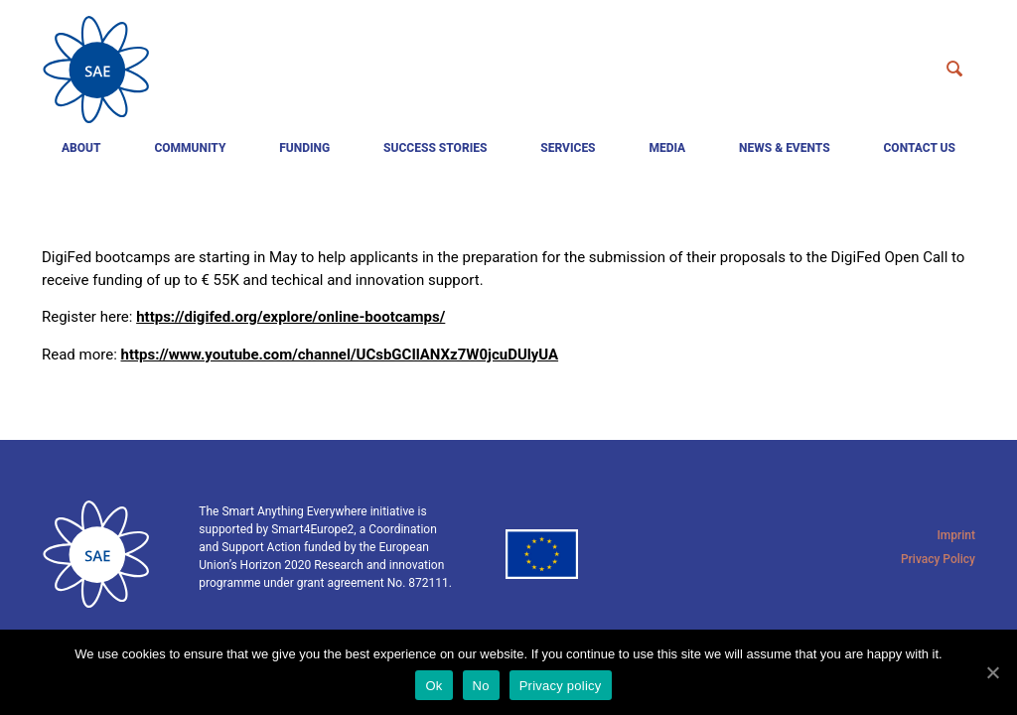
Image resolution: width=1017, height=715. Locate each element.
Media (667, 148)
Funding (304, 148)
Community (189, 148)
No (481, 685)
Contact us (919, 148)
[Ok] (992, 672)
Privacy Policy (938, 559)
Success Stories (435, 148)
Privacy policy (560, 685)
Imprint (956, 535)
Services (567, 148)
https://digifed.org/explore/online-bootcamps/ (290, 317)
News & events (784, 148)
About (81, 148)
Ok (433, 685)
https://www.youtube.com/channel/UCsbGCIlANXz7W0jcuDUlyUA (340, 354)
